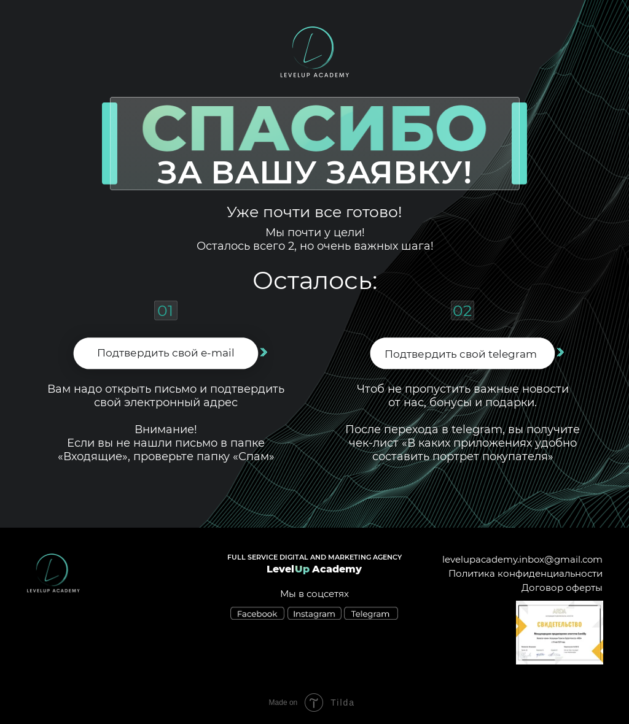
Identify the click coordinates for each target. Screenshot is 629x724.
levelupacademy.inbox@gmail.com (522, 559)
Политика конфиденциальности (525, 573)
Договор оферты (562, 587)
